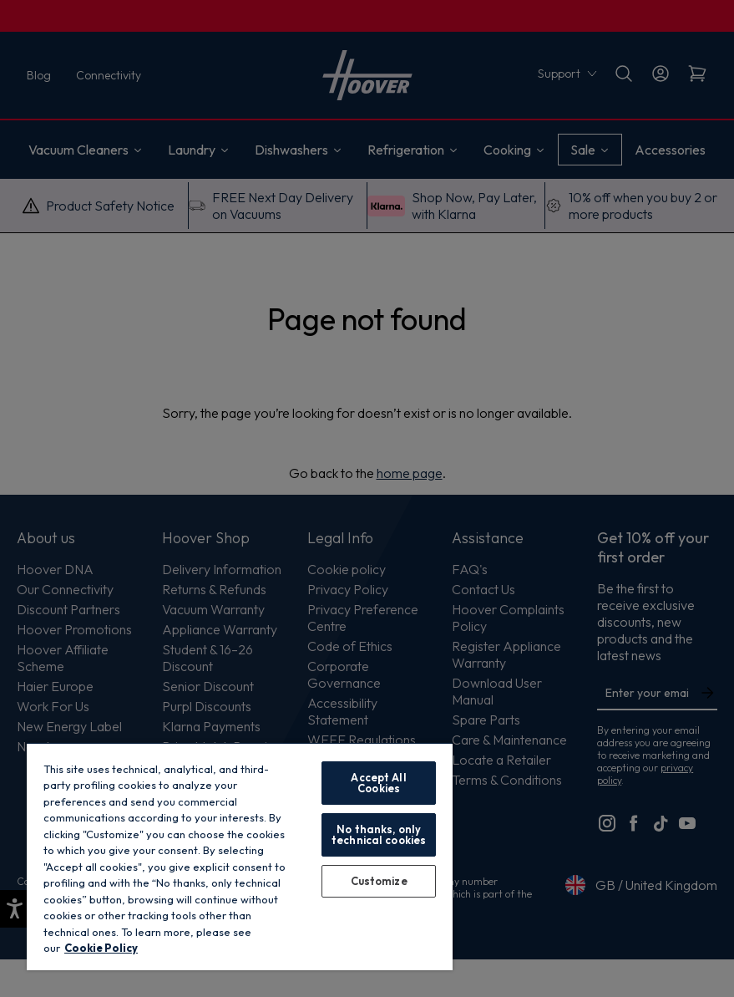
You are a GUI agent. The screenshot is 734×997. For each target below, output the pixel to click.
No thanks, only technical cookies (379, 834)
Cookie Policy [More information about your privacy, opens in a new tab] (101, 947)
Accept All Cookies (378, 783)
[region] (240, 856)
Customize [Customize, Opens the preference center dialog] (379, 881)
